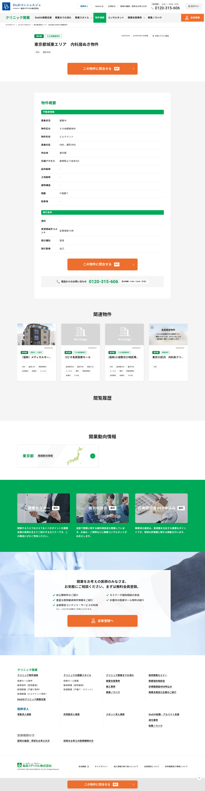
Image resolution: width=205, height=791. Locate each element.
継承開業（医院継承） (74, 685)
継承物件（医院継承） (28, 685)
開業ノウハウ (154, 17)
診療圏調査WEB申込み (160, 686)
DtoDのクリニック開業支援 (31, 699)
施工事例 (110, 686)
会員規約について (151, 766)
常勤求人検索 (24, 714)
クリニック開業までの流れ (120, 675)
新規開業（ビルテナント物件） (32, 694)
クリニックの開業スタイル (77, 675)
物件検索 (99, 17)
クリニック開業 (18, 18)
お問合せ (112, 6)
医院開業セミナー (158, 675)
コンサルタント (115, 17)
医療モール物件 (25, 681)
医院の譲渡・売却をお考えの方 (133, 6)
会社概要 (82, 766)
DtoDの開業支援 (43, 17)
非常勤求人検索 (71, 714)
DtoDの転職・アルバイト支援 (164, 714)
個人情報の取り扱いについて (126, 766)
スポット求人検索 (115, 714)
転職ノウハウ (156, 725)
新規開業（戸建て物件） (29, 689)
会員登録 (195, 17)
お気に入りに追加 (162, 36)
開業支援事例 (113, 681)
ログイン (195, 6)
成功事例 (153, 720)
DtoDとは (99, 6)
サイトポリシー (101, 766)
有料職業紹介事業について (176, 766)
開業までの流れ (63, 17)
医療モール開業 (71, 681)
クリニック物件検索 (27, 675)
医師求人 (84, 6)
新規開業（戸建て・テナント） (78, 689)
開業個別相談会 (157, 681)
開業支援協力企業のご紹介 (162, 692)
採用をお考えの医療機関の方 (78, 741)
